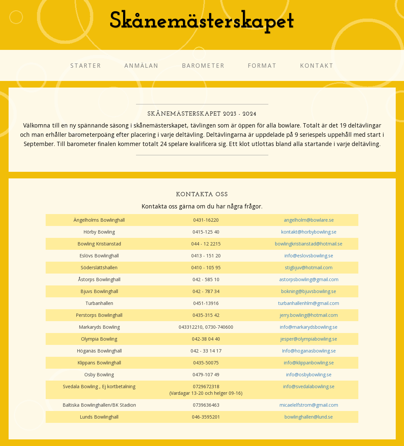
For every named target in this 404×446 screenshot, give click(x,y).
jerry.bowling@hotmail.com (309, 315)
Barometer (203, 65)
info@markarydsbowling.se (308, 327)
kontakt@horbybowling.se (309, 232)
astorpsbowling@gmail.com (308, 279)
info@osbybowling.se (309, 374)
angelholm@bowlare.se (309, 220)
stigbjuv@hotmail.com (309, 267)
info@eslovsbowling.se (309, 255)
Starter (85, 65)
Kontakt (317, 65)
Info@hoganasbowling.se (309, 351)
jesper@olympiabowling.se (308, 339)
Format (262, 65)
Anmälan (141, 65)
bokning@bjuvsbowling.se (308, 291)
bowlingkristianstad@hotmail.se (308, 244)
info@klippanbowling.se (309, 362)
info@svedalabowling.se (309, 386)
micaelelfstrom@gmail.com (309, 405)
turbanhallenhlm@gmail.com (308, 303)
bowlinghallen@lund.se (309, 417)
